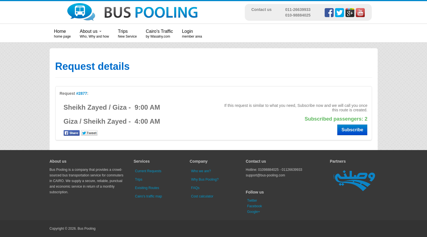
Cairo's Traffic (159, 31)
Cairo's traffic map (148, 196)
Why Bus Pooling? (205, 179)
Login (187, 31)
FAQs (195, 188)
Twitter (252, 201)
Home (60, 31)
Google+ (253, 212)
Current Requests (148, 171)
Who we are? (201, 171)
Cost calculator (202, 196)
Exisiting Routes (147, 188)
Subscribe (352, 129)
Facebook (254, 206)
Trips (123, 31)
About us (91, 31)
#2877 (81, 93)
